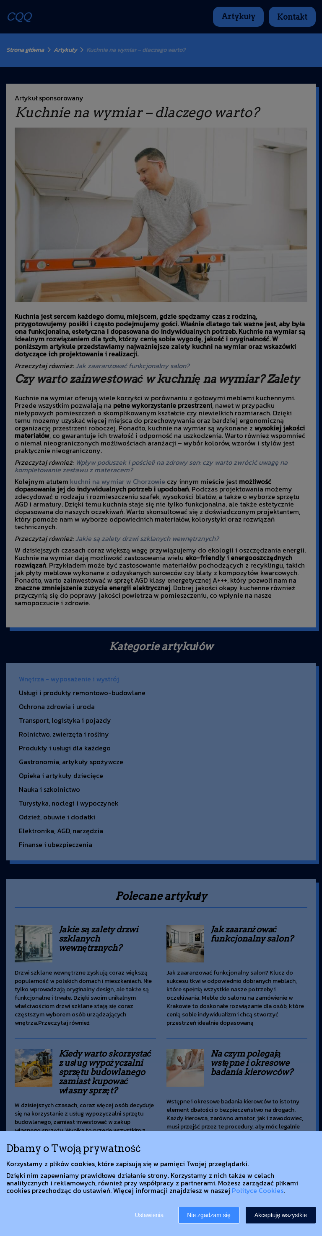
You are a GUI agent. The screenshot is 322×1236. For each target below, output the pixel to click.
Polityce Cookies (257, 1190)
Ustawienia (149, 1215)
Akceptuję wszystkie (280, 1215)
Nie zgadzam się (209, 1215)
